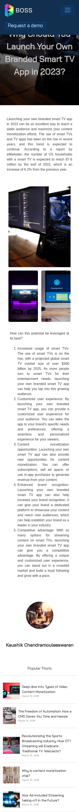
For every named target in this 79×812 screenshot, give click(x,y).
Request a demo (25, 25)
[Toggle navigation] (67, 10)
